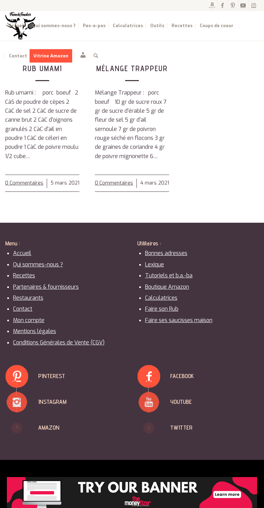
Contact (22, 308)
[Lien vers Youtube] (243, 5)
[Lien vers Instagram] (254, 5)
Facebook (182, 375)
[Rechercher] (95, 56)
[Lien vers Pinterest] (233, 5)
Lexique (154, 264)
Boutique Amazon (167, 286)
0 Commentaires (24, 183)
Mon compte (28, 320)
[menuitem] (17, 26)
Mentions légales (34, 331)
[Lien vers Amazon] (212, 5)
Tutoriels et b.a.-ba (168, 275)
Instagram (52, 401)
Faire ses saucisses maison (178, 320)
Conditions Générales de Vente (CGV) (58, 342)
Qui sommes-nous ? (38, 264)
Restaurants (28, 297)
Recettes (24, 275)
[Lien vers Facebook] (223, 5)
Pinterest (51, 375)
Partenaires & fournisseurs (46, 286)
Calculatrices (161, 297)
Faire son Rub (161, 308)
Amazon (48, 427)
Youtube (181, 401)
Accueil (22, 253)
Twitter (181, 427)
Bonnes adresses (166, 253)
